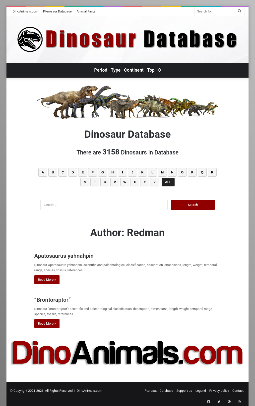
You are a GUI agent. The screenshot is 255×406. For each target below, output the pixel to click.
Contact (238, 391)
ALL (168, 182)
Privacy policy (219, 391)
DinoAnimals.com (25, 11)
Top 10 (154, 70)
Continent (134, 70)
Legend (200, 391)
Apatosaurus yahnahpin (73, 255)
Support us (184, 391)
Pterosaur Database (57, 11)
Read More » (47, 279)
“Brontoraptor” (58, 299)
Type (116, 70)
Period (100, 70)
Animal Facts (86, 11)
